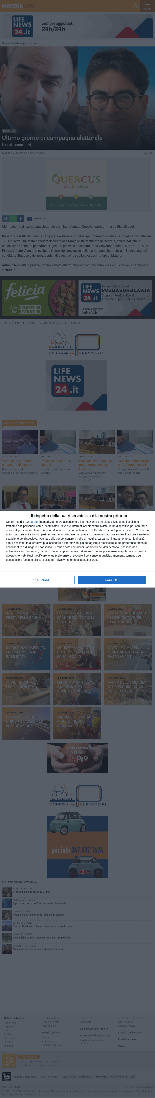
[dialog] (77, 549)
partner (34, 521)
